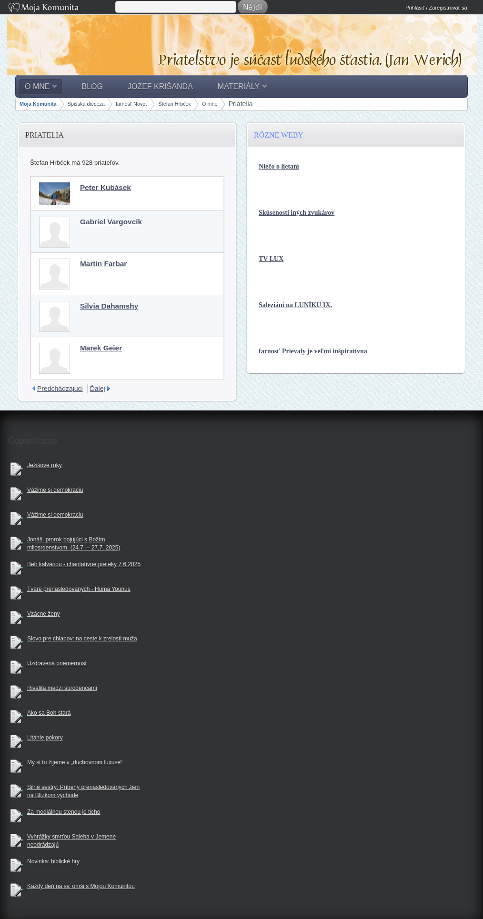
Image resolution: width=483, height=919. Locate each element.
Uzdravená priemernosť (57, 663)
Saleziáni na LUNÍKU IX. (295, 305)
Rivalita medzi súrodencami (62, 688)
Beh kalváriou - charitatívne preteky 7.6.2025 (84, 564)
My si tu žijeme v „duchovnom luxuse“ (74, 762)
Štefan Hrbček (174, 104)
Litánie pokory (45, 737)
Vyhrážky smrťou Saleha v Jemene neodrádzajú (71, 840)
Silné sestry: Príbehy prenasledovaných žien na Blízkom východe (83, 791)
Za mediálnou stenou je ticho (63, 812)
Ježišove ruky (44, 465)
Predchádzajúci (60, 388)
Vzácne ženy (43, 613)
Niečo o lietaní (279, 166)
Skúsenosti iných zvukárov (296, 212)
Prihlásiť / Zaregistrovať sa (436, 7)
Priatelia (241, 104)
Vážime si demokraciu (55, 490)
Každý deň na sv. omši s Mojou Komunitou (81, 886)
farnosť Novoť (131, 104)
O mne (209, 104)
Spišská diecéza (86, 104)
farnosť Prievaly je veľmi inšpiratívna (313, 351)
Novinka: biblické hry (53, 861)
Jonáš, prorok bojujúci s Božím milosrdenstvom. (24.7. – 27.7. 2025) (73, 543)
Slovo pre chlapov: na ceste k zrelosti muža (82, 638)
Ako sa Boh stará (48, 712)
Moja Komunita (61, 8)
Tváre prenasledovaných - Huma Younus (79, 589)
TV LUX (271, 258)
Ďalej (97, 388)
